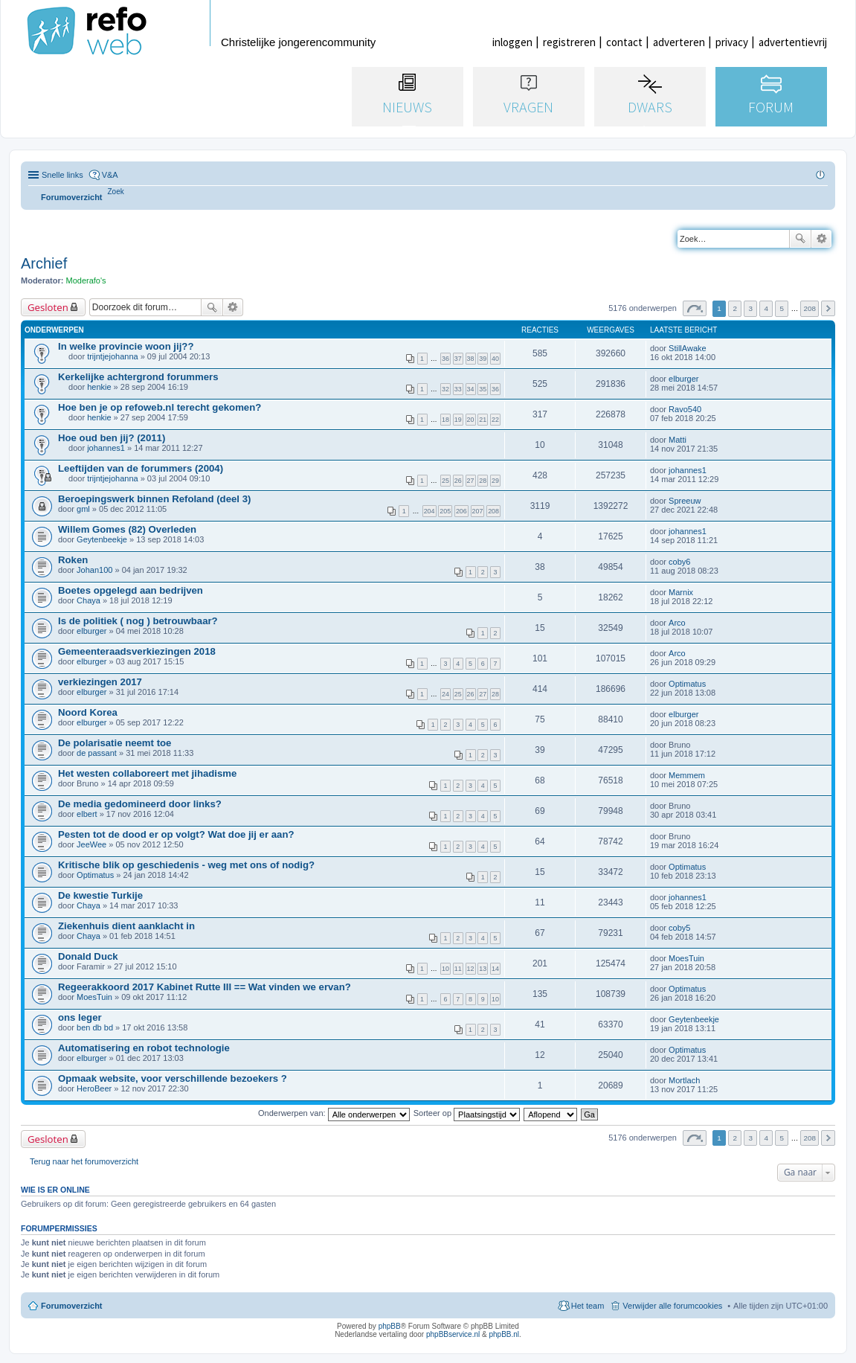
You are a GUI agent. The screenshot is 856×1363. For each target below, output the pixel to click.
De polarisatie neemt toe (114, 742)
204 (429, 511)
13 (482, 968)
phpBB (390, 1326)
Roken (73, 559)
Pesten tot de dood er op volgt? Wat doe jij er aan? (176, 834)
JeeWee (91, 844)
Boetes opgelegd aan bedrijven (130, 590)
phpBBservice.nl (453, 1334)
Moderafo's (86, 280)
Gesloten (48, 307)
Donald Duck (88, 956)
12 (470, 968)
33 (458, 389)
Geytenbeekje (102, 539)
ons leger (80, 1017)
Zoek (800, 239)
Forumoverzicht (72, 1305)
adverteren (679, 42)
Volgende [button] (828, 308)
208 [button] (809, 308)
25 (445, 480)
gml (83, 508)
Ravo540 (685, 409)
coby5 (679, 927)
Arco (677, 622)
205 (445, 511)
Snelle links (62, 174)
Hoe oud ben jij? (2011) (111, 437)
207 (477, 511)
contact (624, 42)
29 (495, 480)
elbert (87, 813)
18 (445, 419)
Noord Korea (88, 712)
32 (445, 389)
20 (470, 419)
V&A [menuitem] (110, 174)
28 (482, 480)
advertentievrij (793, 42)
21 (482, 419)
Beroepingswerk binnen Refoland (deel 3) (154, 498)
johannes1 (106, 447)
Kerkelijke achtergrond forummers (138, 376)
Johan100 (94, 569)
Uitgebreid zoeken (821, 239)
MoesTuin (686, 958)
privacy (731, 42)
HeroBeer (94, 1088)
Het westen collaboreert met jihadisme (147, 773)
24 (445, 694)
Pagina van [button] (695, 308)
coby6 (679, 561)
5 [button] (782, 308)
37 (458, 358)
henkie (99, 386)
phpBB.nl (504, 1334)
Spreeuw (685, 500)
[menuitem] (116, 191)
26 (458, 480)
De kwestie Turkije (100, 895)
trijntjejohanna (112, 356)
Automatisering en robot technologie (144, 1047)
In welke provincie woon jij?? (125, 346)
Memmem (687, 775)
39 (482, 358)
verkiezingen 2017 (100, 681)
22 (495, 419)
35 (482, 389)
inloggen (512, 42)
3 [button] (750, 308)
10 (445, 968)
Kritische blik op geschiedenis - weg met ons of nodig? (186, 864)
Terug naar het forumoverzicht (84, 1161)
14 (495, 968)
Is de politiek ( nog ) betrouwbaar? (138, 620)
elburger (683, 378)
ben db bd (95, 1027)
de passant (97, 752)
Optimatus (687, 683)
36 (445, 358)
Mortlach (684, 1080)
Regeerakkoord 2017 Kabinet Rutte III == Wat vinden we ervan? (204, 986)
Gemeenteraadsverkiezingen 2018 (137, 651)
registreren (569, 42)
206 (461, 511)
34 (470, 389)
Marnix (681, 592)
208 (493, 511)
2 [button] (735, 308)
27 (470, 480)
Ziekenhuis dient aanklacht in (126, 925)
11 (458, 968)
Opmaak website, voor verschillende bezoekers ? (172, 1078)
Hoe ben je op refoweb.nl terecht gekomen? (159, 407)
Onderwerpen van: (334, 1113)
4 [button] (767, 308)
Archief (44, 263)
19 (458, 419)
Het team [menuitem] (588, 1305)
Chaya (88, 600)
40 (495, 358)
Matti (677, 439)
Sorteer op (466, 1113)
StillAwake (688, 348)
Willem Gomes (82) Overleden (127, 529)
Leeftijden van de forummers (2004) (140, 468)
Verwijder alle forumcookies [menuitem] (672, 1305)
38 (470, 358)
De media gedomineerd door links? (140, 803)
